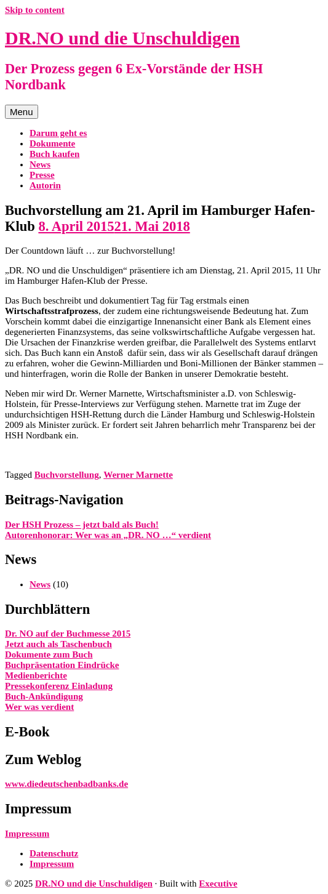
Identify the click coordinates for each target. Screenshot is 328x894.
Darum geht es (58, 133)
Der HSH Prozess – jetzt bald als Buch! (82, 525)
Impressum (27, 834)
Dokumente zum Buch (49, 654)
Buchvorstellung (66, 475)
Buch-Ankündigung (44, 696)
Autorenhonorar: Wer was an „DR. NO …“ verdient (108, 535)
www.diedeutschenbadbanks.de (66, 784)
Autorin (45, 185)
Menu (21, 112)
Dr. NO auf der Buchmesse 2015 (67, 633)
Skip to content (35, 10)
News (40, 164)
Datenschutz (54, 853)
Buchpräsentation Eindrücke (62, 665)
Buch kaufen (54, 154)
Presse (42, 175)
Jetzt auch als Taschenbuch (58, 644)
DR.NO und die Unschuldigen (122, 38)
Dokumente (52, 143)
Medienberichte (36, 675)
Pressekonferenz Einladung (59, 686)
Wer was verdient (39, 707)
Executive (218, 883)
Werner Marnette (138, 475)
